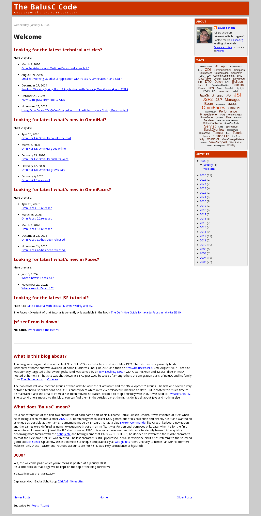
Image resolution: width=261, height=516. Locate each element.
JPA (228, 95)
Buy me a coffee (223, 47)
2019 (203, 205)
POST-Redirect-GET (231, 114)
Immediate (224, 91)
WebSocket (236, 142)
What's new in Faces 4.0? (38, 288)
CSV (209, 76)
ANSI (62, 419)
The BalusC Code (45, 6)
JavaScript (206, 95)
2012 (203, 236)
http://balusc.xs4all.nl (139, 368)
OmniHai (234, 108)
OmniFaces (213, 107)
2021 (203, 197)
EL (207, 85)
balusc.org (237, 40)
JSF (238, 95)
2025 (203, 179)
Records (238, 117)
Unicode (206, 136)
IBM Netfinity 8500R (112, 371)
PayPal (220, 51)
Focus (219, 88)
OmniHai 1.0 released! (36, 180)
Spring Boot (232, 126)
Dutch (218, 81)
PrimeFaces (206, 117)
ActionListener (206, 67)
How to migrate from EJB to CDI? (43, 99)
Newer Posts (22, 497)
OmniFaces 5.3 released (37, 208)
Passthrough (210, 112)
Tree (228, 133)
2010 (203, 245)
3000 (203, 161)
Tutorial (238, 132)
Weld (209, 145)
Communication (222, 69)
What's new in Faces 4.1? (38, 278)
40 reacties (76, 481)
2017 (203, 214)
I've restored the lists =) (43, 330)
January (208, 165)
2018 (203, 210)
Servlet (210, 126)
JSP (219, 100)
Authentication (236, 67)
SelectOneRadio (231, 123)
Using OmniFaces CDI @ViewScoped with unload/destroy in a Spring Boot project (75, 110)
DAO (239, 75)
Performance (228, 111)
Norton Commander (133, 422)
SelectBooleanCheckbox (227, 120)
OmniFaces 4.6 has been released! (44, 250)
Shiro (220, 127)
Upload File (221, 136)
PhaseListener (209, 114)
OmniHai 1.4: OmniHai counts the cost (46, 138)
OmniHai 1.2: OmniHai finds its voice (45, 159)
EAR (227, 82)
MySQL (232, 103)
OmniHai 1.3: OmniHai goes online (44, 148)
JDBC (220, 95)
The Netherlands (32, 379)
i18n (214, 91)
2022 (203, 192)
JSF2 (208, 99)
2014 (203, 227)
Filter (211, 88)
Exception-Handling (220, 85)
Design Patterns (222, 78)
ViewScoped (218, 142)
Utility (200, 139)
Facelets (238, 84)
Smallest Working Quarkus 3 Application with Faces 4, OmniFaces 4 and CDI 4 (72, 79)
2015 (203, 223)
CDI (208, 70)
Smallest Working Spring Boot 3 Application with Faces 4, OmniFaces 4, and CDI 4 (75, 89)
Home (104, 497)
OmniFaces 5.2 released (37, 218)
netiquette (64, 434)
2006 (203, 262)
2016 (203, 218)
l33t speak (33, 442)
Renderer (209, 120)
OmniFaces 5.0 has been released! (44, 239)
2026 (203, 175)
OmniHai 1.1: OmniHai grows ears (43, 170)
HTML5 (206, 91)
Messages (220, 104)
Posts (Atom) (40, 505)
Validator (213, 139)
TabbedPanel (232, 130)
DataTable (204, 78)
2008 (203, 253)
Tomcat (218, 132)
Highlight (240, 88)
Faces (201, 88)
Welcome (28, 37)
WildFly (231, 145)
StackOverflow (214, 129)
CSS (202, 76)
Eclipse (237, 81)
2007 (203, 257)
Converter (236, 73)
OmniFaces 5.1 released (37, 229)
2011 (203, 240)
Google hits (122, 442)
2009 (203, 249)
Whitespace (219, 145)
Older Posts (184, 497)
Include (236, 91)
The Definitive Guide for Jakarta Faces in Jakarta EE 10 (146, 312)
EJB (201, 84)
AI (216, 66)
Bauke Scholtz (227, 27)
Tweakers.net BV (179, 394)
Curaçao (52, 379)
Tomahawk (204, 133)
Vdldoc (203, 143)
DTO (208, 81)
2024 (203, 184)
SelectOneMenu (212, 123)
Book (199, 70)
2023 (203, 188)
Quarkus (219, 117)
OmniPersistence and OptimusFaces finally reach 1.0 (55, 68)
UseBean (236, 136)
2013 (203, 232)
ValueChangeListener (233, 139)
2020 (203, 201)
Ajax (224, 66)
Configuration (221, 73)
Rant (228, 117)
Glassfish (229, 88)
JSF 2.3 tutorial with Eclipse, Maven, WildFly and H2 (60, 306)
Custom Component (224, 75)
